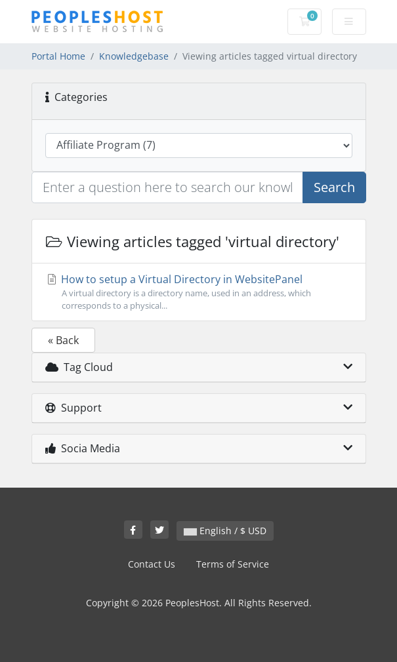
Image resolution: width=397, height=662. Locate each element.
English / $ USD (225, 530)
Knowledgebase (134, 56)
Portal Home (58, 56)
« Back (63, 340)
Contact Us (151, 564)
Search (334, 187)
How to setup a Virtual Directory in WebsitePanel (198, 292)
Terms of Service (232, 564)
